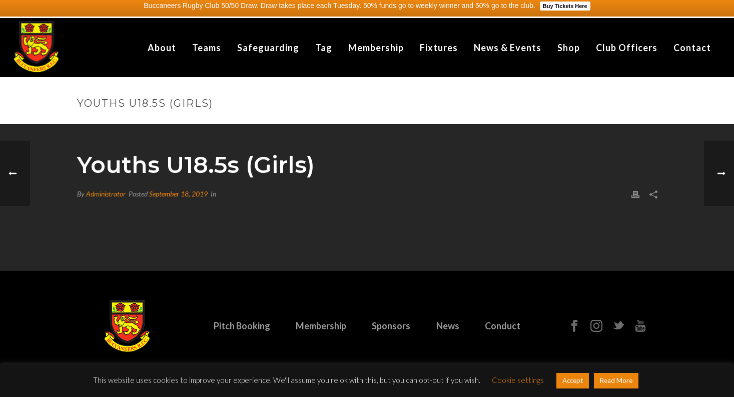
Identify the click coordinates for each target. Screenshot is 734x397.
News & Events (507, 47)
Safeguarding (268, 47)
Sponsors (391, 325)
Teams (206, 47)
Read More (616, 380)
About (162, 47)
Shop (568, 47)
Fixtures (439, 47)
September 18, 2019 (178, 193)
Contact (692, 47)
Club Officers (626, 47)
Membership (376, 47)
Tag (323, 47)
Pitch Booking (242, 325)
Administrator (106, 193)
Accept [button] (572, 380)
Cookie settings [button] (518, 379)
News (447, 325)
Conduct (502, 325)
